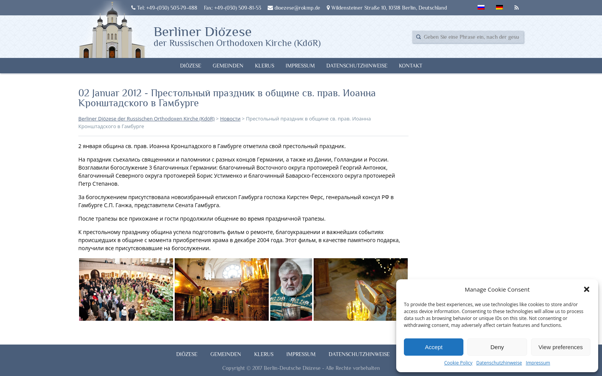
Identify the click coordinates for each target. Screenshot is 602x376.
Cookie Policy (458, 363)
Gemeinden (228, 66)
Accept (434, 347)
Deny (497, 347)
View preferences (561, 347)
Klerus (264, 66)
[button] (586, 289)
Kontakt (410, 66)
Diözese (190, 66)
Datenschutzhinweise (499, 363)
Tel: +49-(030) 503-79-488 (164, 8)
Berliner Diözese (237, 36)
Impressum (538, 363)
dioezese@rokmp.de (294, 8)
